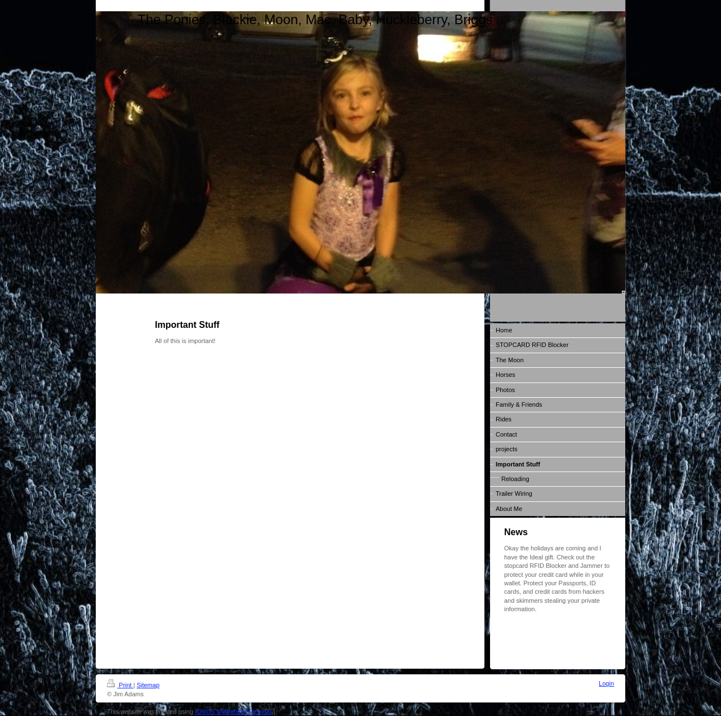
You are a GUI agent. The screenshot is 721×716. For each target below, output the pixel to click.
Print (120, 685)
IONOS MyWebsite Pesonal (233, 711)
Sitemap (148, 685)
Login (606, 683)
